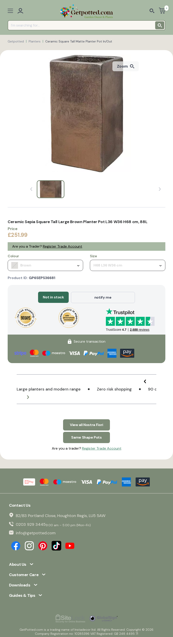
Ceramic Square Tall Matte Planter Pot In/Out (78, 41)
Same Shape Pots (86, 436)
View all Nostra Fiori (86, 424)
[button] (145, 381)
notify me (103, 297)
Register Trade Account (62, 246)
